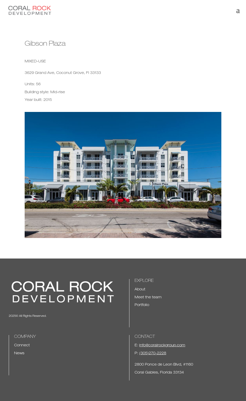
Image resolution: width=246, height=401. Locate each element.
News (19, 353)
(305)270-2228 (152, 353)
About (140, 289)
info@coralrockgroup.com (162, 345)
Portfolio (142, 305)
